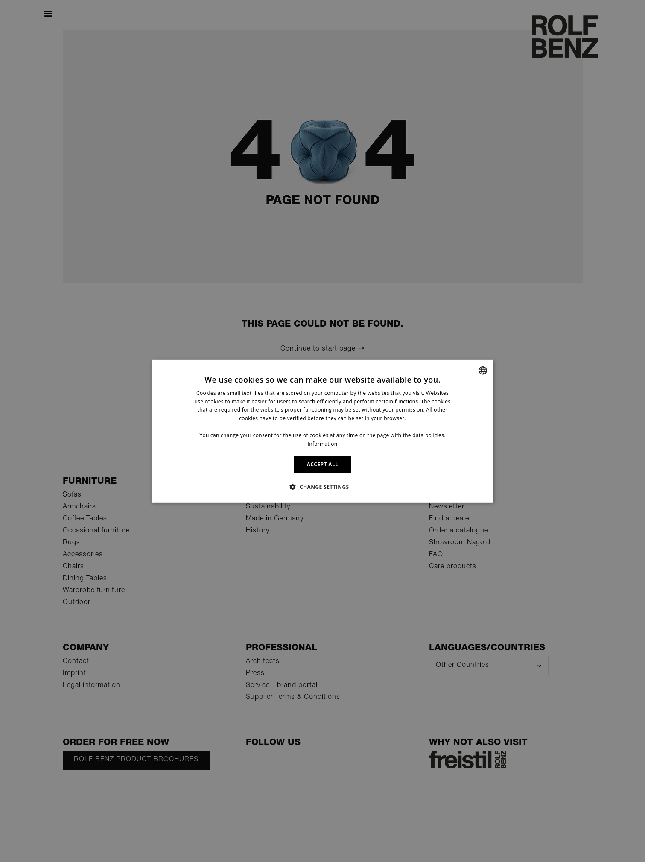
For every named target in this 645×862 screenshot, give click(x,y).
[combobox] (483, 370)
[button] (322, 487)
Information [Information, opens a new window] (323, 443)
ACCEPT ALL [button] (323, 464)
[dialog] (322, 430)
